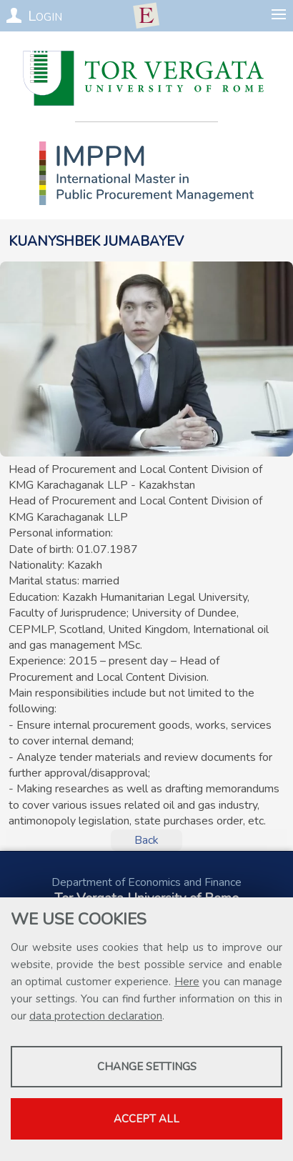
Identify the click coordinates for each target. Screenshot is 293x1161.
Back (146, 840)
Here (186, 982)
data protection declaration (95, 1016)
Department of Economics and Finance (146, 882)
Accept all (146, 1119)
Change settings (147, 1067)
